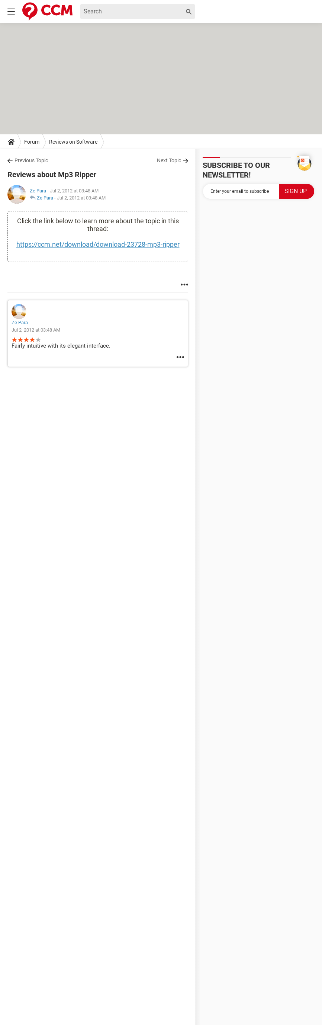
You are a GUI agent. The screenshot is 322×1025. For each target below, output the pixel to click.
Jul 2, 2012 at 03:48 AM (81, 198)
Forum (31, 142)
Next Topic (169, 160)
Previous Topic (31, 160)
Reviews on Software (73, 142)
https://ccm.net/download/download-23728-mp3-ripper (98, 244)
